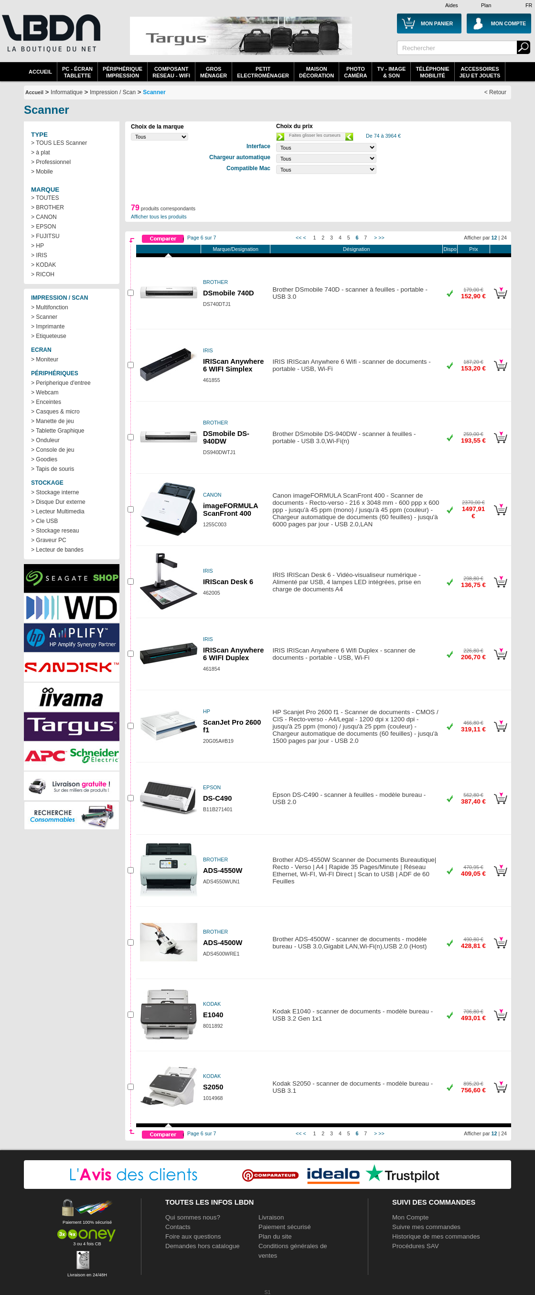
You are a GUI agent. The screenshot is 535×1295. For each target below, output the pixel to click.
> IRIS (39, 255)
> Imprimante (47, 326)
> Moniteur (44, 359)
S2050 (213, 1087)
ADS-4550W (222, 870)
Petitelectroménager (263, 72)
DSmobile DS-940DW (226, 437)
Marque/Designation (235, 249)
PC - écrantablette (77, 72)
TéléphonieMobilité (432, 72)
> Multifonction (49, 307)
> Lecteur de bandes (57, 549)
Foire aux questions (193, 1236)
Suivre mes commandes (426, 1226)
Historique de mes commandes (436, 1236)
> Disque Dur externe (58, 502)
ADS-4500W (222, 943)
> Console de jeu (52, 449)
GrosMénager (213, 72)
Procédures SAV (415, 1246)
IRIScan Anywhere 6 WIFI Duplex (233, 654)
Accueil (40, 72)
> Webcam (44, 392)
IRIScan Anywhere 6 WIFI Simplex (233, 365)
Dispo (449, 249)
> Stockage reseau (55, 530)
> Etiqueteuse (48, 336)
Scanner (154, 92)
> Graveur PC (48, 540)
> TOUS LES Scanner (59, 143)
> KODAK (43, 264)
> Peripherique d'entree (61, 383)
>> (381, 237)
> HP (37, 245)
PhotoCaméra (355, 72)
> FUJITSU (45, 236)
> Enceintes (46, 402)
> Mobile (42, 171)
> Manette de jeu (52, 421)
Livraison (271, 1217)
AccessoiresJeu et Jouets (480, 72)
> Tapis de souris (52, 469)
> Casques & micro (55, 411)
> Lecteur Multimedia (58, 511)
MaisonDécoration (316, 72)
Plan (486, 5)
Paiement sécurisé (284, 1226)
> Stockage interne (55, 492)
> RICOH (42, 274)
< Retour (495, 92)
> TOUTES (45, 198)
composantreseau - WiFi (171, 72)
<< (298, 237)
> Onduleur (45, 440)
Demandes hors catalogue (202, 1246)
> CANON (44, 217)
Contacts (178, 1226)
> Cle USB (44, 521)
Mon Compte (410, 1217)
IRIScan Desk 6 (228, 582)
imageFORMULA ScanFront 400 (230, 509)
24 (504, 237)
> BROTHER (47, 207)
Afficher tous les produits (159, 216)
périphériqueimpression (122, 72)
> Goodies (44, 459)
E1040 (213, 1015)
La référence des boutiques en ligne (50, 39)
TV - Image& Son (391, 72)
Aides (451, 5)
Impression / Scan (113, 92)
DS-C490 (217, 798)
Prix (473, 249)
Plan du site (275, 1236)
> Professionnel (51, 162)
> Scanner (44, 317)
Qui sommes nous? (192, 1217)
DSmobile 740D (228, 293)
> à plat (40, 152)
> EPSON (43, 226)
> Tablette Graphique (58, 430)
